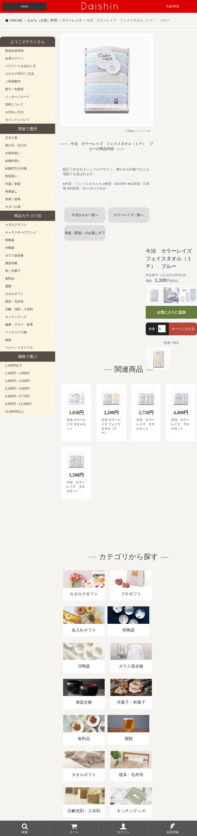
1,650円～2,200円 (17, 381)
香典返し (11, 191)
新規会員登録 (14, 50)
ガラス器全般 (14, 255)
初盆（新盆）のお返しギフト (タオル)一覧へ (85, 236)
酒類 (8, 286)
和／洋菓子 (13, 271)
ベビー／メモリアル (19, 347)
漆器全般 (11, 263)
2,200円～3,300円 (17, 388)
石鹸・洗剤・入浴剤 (19, 309)
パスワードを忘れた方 (20, 66)
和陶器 (9, 240)
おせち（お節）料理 (42, 20)
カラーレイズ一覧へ (129, 215)
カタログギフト (16, 225)
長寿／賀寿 (13, 199)
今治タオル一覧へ (85, 215)
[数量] (162, 329)
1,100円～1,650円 (17, 373)
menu (24, 6)
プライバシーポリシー (151, 777)
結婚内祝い (13, 161)
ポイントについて (17, 120)
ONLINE (16, 20)
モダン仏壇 (13, 207)
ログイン (123, 831)
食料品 (9, 278)
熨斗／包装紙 (14, 89)
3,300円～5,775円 (17, 396)
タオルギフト (14, 294)
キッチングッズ (16, 317)
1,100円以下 (13, 365)
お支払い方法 (14, 112)
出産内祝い (13, 153)
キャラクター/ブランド (21, 232)
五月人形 (11, 138)
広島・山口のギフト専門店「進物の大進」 (98, 804)
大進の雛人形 (98, 811)
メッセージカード (17, 97)
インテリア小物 (16, 332)
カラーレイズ (72, 20)
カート (74, 831)
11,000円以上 (14, 411)
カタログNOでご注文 (19, 74)
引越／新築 (13, 184)
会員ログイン (14, 58)
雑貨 (8, 340)
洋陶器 (9, 248)
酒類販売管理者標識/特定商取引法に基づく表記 (90, 777)
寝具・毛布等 (14, 301)
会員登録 (172, 831)
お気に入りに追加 (171, 312)
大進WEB (172, 6)
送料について (14, 104)
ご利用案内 (13, 81)
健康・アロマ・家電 (19, 324)
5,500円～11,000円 (18, 404)
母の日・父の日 (16, 145)
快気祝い (11, 176)
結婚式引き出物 (16, 168)
